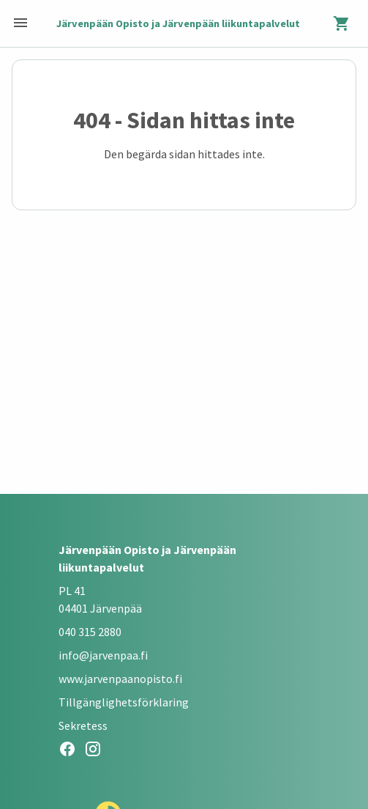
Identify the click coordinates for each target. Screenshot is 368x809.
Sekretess (83, 725)
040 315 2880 (90, 631)
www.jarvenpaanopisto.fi (120, 678)
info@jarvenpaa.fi (103, 655)
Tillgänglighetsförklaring (124, 702)
